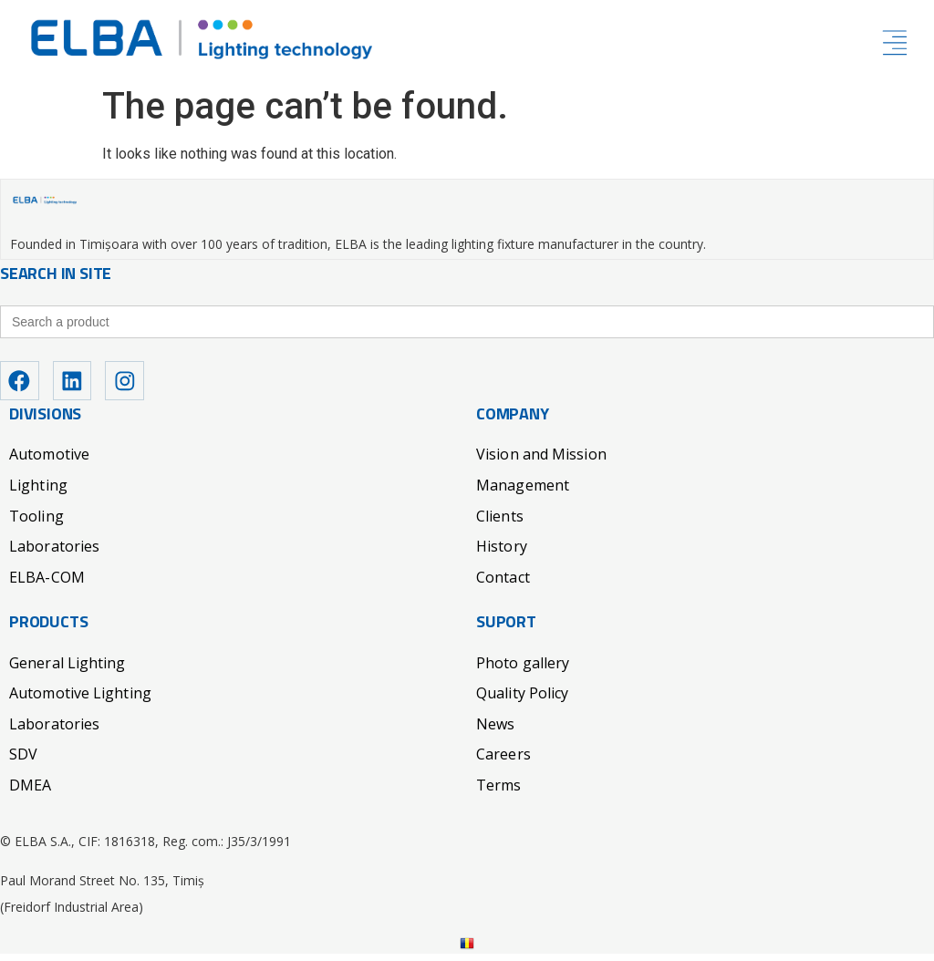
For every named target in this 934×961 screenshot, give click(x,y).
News (495, 731)
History (501, 553)
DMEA (30, 792)
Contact (503, 584)
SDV (23, 762)
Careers (503, 762)
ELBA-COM (47, 584)
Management (522, 492)
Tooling (36, 523)
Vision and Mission (541, 462)
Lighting (38, 492)
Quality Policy (522, 700)
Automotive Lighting (80, 700)
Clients (500, 523)
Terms (499, 792)
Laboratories (54, 553)
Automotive (49, 462)
